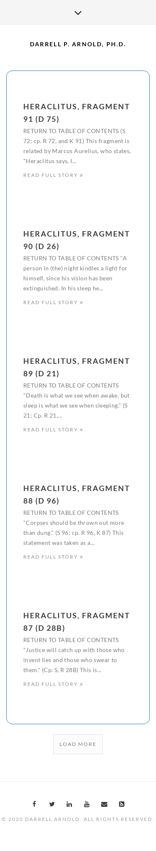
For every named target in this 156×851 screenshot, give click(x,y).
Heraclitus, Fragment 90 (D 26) (76, 241)
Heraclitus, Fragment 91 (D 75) (76, 112)
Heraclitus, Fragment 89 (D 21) (76, 369)
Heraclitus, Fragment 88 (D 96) (76, 496)
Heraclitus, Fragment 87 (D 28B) (76, 624)
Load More (78, 744)
